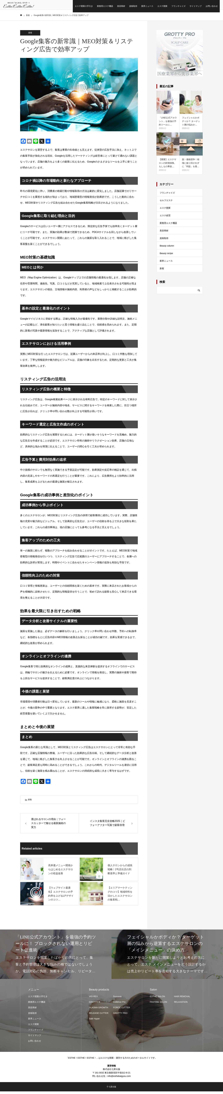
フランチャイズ (162, 6)
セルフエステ (166, 203)
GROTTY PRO (120, 1015)
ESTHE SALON (157, 999)
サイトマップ (179, 6)
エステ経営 (165, 218)
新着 (30, 35)
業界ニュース (130, 6)
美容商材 (104, 6)
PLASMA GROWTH (98, 1010)
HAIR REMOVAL (182, 999)
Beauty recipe (166, 256)
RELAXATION (181, 1004)
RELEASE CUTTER (98, 1015)
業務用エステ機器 (88, 6)
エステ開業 (145, 6)
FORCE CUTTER (121, 1010)
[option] (56, 957)
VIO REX (93, 999)
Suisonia (117, 999)
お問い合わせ (195, 6)
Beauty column (167, 248)
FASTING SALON (158, 1004)
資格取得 (116, 6)
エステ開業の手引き (67, 6)
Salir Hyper (94, 1021)
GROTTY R (94, 1004)
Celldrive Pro (119, 1004)
